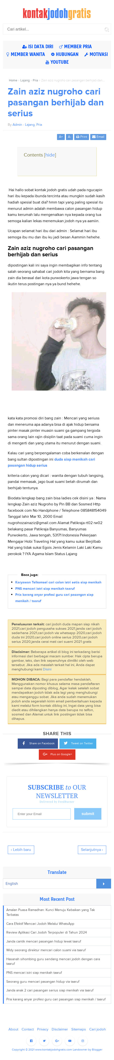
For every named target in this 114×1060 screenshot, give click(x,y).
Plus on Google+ (57, 753)
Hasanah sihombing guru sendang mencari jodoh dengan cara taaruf (53, 961)
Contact (28, 1029)
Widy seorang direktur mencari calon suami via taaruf (46, 950)
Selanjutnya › (92, 849)
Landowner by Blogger (87, 1050)
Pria (35, 80)
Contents (40, 155)
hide (50, 155)
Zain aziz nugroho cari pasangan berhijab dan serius (56, 102)
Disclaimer (60, 1029)
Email (98, 137)
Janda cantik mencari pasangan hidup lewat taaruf (43, 941)
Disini (47, 669)
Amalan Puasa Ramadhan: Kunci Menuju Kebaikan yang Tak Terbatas (50, 912)
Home (13, 80)
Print (81, 137)
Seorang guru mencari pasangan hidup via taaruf (42, 982)
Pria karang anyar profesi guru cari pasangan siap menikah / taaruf (56, 999)
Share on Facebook (38, 743)
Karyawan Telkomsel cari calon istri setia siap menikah (58, 582)
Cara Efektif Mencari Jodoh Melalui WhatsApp (40, 924)
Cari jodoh (97, 1029)
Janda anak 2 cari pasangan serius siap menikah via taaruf (49, 990)
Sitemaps (78, 1029)
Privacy (42, 1029)
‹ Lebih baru (21, 849)
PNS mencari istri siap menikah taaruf (45, 589)
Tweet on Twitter (78, 742)
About (13, 1029)
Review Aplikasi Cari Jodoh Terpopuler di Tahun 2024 (46, 932)
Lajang (25, 80)
